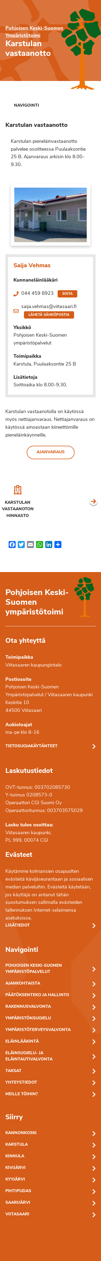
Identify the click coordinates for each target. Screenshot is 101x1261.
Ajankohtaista (22, 984)
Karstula (16, 1145)
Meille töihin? (21, 1094)
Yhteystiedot (21, 1083)
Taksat (13, 1071)
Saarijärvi (17, 1203)
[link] (22, 106)
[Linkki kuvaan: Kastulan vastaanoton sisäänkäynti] (50, 215)
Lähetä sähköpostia (49, 315)
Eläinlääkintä (22, 1042)
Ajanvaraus (51, 452)
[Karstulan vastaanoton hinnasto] (17, 502)
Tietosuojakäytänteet (31, 746)
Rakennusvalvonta (28, 1007)
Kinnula (14, 1156)
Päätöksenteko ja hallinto (37, 995)
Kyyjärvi (15, 1180)
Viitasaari (17, 1214)
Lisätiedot (17, 926)
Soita (67, 294)
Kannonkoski (21, 1133)
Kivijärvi (15, 1168)
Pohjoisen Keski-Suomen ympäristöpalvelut (33, 969)
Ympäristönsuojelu (28, 1018)
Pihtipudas (18, 1191)
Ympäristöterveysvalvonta (38, 1030)
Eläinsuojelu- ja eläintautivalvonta (29, 1056)
